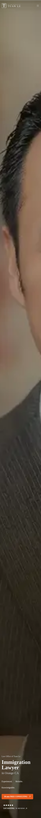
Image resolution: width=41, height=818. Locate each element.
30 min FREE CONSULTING (17, 797)
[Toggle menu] (37, 5)
